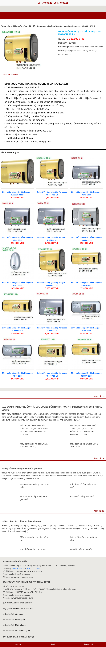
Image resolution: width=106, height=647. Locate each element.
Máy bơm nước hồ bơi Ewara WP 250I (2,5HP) (33, 445)
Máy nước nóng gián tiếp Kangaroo (29, 26)
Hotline (17, 644)
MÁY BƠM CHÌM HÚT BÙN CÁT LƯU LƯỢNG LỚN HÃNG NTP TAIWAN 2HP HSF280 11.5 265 (34, 430)
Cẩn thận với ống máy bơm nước (83, 485)
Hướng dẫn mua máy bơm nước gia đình (22, 468)
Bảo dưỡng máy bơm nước (32, 549)
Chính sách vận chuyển (14, 619)
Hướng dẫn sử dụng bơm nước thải (35, 485)
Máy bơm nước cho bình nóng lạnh (34, 538)
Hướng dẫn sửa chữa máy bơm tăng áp (21, 521)
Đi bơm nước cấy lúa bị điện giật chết (33, 498)
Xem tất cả (98, 396)
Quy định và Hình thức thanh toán (19, 608)
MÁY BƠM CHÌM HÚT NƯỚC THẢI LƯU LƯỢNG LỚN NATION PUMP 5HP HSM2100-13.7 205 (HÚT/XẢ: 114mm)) (52, 408)
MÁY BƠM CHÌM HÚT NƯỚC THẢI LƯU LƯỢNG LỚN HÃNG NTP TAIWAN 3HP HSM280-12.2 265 (84, 430)
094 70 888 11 (18, 568)
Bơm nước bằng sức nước (82, 496)
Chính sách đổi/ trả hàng (15, 625)
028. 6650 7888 (33, 568)
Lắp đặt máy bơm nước (81, 549)
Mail (53, 644)
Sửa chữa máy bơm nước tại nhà (83, 538)
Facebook (88, 644)
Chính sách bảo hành (13, 614)
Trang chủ (5, 26)
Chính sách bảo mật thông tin (17, 630)
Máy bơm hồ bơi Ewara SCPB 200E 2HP (84, 445)
